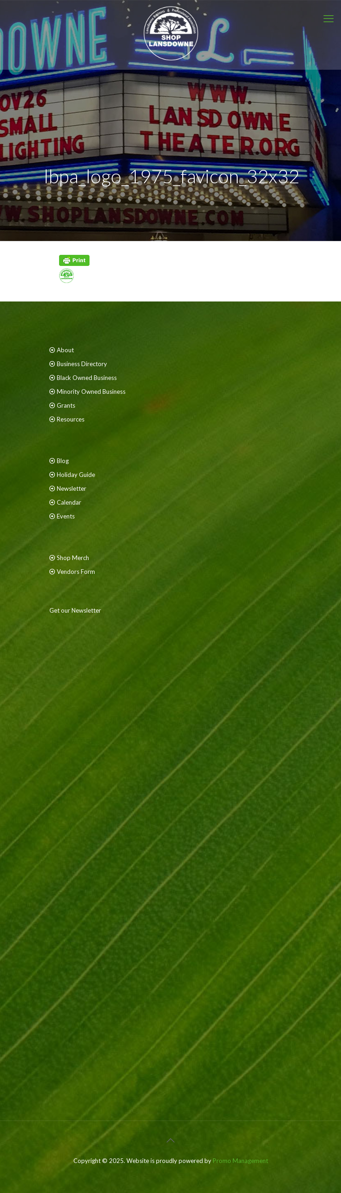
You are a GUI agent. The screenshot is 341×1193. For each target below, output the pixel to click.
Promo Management (240, 1160)
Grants (66, 405)
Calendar (69, 502)
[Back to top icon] (170, 1140)
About (65, 350)
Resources (70, 419)
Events (66, 516)
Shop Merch (73, 557)
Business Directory (82, 364)
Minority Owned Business (91, 391)
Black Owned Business (87, 377)
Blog (63, 460)
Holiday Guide (76, 474)
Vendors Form (76, 571)
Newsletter (71, 488)
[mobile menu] (328, 18)
